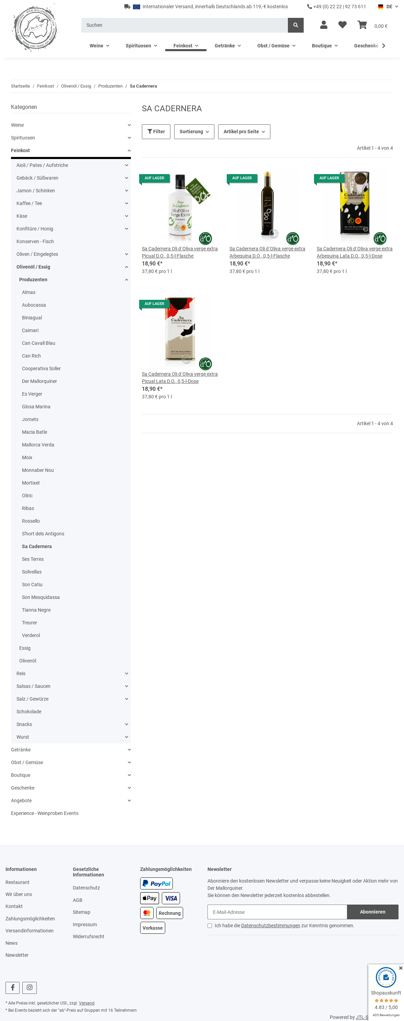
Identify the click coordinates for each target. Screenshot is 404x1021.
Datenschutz (86, 887)
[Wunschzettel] (342, 25)
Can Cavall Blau (38, 343)
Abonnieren (372, 912)
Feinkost (20, 150)
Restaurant (17, 882)
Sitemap (81, 912)
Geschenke (22, 788)
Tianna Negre (36, 610)
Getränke (21, 749)
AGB (77, 900)
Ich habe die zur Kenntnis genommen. (285, 925)
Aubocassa (34, 305)
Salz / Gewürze (32, 699)
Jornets (30, 419)
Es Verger (32, 394)
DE (385, 6)
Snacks (24, 724)
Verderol (31, 635)
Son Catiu (32, 584)
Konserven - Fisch (35, 241)
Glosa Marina (36, 406)
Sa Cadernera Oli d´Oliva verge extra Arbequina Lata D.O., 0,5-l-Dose (355, 252)
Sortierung (191, 131)
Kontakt (14, 906)
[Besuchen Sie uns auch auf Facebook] (12, 988)
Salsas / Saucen (33, 686)
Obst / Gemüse (27, 762)
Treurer (29, 622)
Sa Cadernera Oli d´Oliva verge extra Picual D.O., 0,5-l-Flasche (180, 252)
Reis (20, 673)
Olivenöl (27, 660)
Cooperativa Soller (41, 368)
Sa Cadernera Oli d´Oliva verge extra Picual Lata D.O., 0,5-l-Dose (180, 377)
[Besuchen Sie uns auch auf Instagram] (29, 988)
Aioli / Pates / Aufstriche (42, 165)
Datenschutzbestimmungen (270, 925)
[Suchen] (184, 25)
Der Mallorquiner (39, 381)
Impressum (85, 924)
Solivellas (32, 572)
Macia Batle (34, 432)
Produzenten (33, 279)
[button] (324, 25)
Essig (25, 648)
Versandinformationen (29, 930)
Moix (27, 457)
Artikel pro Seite (241, 131)
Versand (86, 1003)
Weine (17, 125)
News (11, 943)
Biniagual (32, 317)
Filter (156, 131)
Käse (21, 216)
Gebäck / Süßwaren (37, 178)
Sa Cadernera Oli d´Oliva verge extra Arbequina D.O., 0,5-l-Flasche (267, 252)
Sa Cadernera (37, 546)
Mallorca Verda (38, 444)
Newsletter (17, 955)
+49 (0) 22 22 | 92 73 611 (336, 6)
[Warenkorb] (372, 25)
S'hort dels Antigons (43, 533)
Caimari (30, 330)
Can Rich (31, 356)
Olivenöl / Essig (33, 267)
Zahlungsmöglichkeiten (30, 918)
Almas (28, 292)
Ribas (28, 508)
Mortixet (31, 483)
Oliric (27, 495)
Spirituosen (23, 137)
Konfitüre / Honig (34, 228)
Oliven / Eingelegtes (37, 254)
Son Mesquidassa (41, 597)
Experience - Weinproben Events (44, 813)
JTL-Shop (366, 1017)
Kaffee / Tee (29, 203)
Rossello (31, 521)
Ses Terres (33, 559)
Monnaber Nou (38, 470)
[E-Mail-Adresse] (277, 912)
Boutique (20, 775)
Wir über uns (18, 894)
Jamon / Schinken (35, 190)
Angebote (21, 800)
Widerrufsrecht (88, 936)
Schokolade (28, 711)
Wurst (22, 737)
